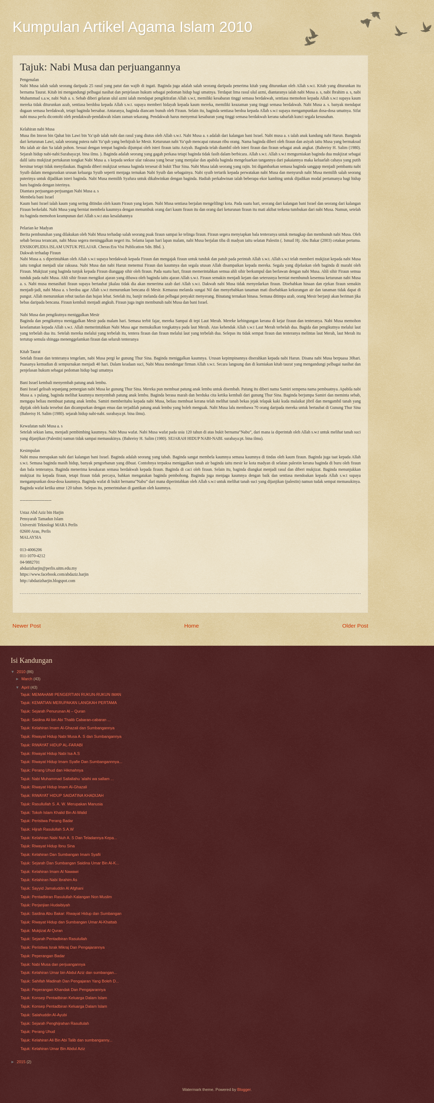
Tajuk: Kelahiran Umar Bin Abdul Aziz (53, 1048)
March (27, 679)
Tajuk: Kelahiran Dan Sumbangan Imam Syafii (61, 854)
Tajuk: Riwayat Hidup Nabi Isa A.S (50, 753)
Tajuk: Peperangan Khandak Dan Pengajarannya (63, 989)
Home (191, 626)
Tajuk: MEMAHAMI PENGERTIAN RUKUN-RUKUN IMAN (71, 694)
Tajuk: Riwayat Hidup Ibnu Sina (48, 846)
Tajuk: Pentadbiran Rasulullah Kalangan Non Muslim (66, 897)
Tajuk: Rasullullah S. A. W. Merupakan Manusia (62, 804)
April (25, 687)
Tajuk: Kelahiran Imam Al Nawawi (50, 871)
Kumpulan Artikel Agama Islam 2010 (132, 26)
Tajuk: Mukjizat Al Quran (42, 930)
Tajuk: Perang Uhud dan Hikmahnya (52, 770)
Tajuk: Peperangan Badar (43, 956)
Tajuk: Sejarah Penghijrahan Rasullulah (55, 1023)
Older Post (355, 626)
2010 (22, 672)
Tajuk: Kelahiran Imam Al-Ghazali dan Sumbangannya (68, 728)
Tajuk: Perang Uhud (38, 1031)
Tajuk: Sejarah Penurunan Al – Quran (53, 711)
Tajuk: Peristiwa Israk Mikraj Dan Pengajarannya (63, 947)
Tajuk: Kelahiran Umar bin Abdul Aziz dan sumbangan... (69, 972)
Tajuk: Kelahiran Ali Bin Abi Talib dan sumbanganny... (66, 1040)
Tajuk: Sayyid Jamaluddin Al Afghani (52, 888)
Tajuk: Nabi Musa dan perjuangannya (53, 964)
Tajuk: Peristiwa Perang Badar (47, 821)
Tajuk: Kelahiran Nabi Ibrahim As (49, 880)
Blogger (243, 1089)
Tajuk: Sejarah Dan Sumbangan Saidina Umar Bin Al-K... (70, 863)
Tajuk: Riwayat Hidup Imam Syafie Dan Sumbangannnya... (71, 762)
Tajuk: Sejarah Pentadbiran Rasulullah (54, 939)
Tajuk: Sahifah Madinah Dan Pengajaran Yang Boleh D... (70, 981)
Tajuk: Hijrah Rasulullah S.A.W (47, 829)
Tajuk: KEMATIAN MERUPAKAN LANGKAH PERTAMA (69, 702)
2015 (22, 1062)
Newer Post (26, 626)
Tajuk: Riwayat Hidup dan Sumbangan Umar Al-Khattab (69, 922)
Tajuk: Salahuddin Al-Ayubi (44, 1015)
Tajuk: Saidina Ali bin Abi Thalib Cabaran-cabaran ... (66, 720)
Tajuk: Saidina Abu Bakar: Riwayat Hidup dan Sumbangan (71, 913)
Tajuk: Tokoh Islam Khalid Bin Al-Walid (54, 812)
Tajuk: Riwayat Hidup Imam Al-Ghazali (54, 787)
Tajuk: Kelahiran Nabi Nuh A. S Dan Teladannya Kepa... (69, 838)
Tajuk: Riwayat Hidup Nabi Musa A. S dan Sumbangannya (71, 736)
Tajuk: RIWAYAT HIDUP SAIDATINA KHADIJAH (62, 795)
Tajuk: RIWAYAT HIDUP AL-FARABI (52, 745)
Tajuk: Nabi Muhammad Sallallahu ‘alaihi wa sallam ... (67, 779)
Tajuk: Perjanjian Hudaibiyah (45, 905)
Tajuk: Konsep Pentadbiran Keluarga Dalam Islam (64, 998)
